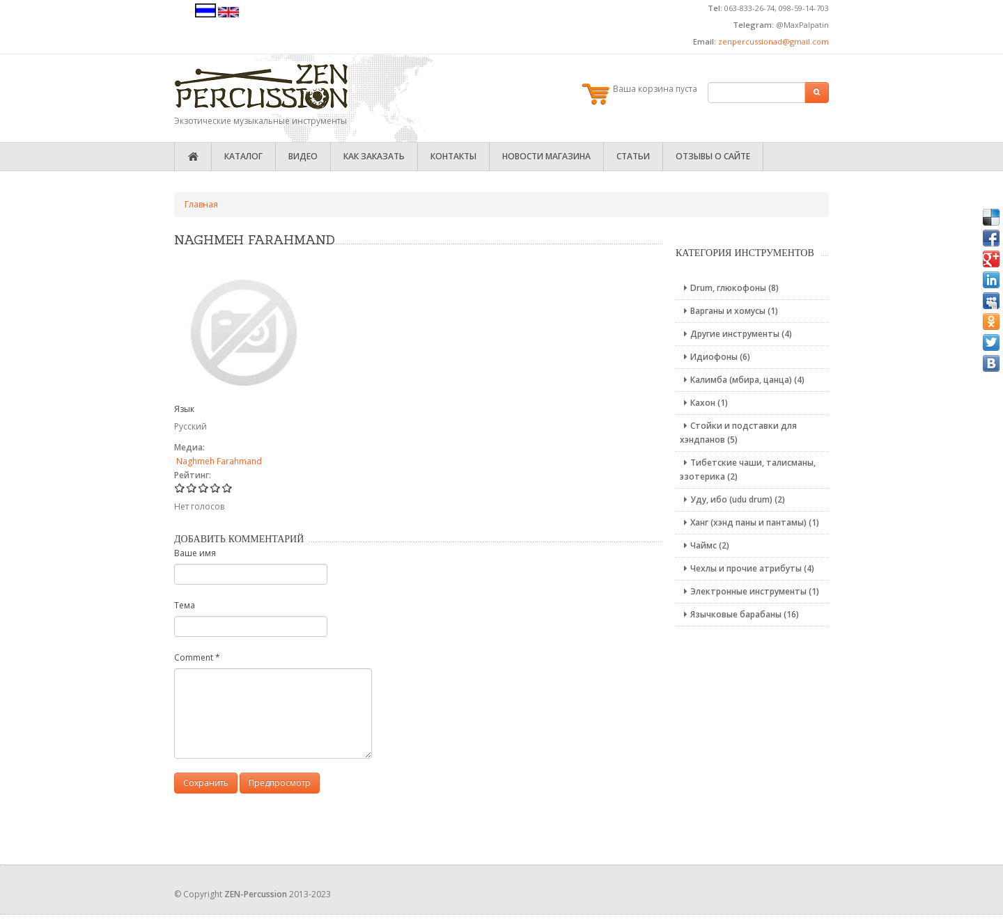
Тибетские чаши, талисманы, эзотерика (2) (748, 469)
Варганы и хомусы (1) (729, 311)
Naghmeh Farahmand (219, 461)
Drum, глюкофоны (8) (729, 288)
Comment (197, 657)
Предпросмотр (280, 783)
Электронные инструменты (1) (749, 591)
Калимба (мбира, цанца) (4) (742, 380)
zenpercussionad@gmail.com (773, 41)
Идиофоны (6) (715, 357)
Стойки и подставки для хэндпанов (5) (738, 432)
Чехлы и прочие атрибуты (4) (747, 568)
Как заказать (374, 156)
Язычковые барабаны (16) (739, 614)
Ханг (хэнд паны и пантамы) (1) (749, 522)
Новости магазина (546, 156)
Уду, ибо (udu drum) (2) (732, 499)
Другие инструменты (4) (736, 334)
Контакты (453, 156)
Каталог (243, 156)
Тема (184, 605)
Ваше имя (195, 553)
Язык (184, 409)
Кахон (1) (704, 403)
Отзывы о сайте (713, 156)
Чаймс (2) (704, 545)
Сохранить (205, 783)
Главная (201, 204)
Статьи (633, 156)
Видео (303, 156)
